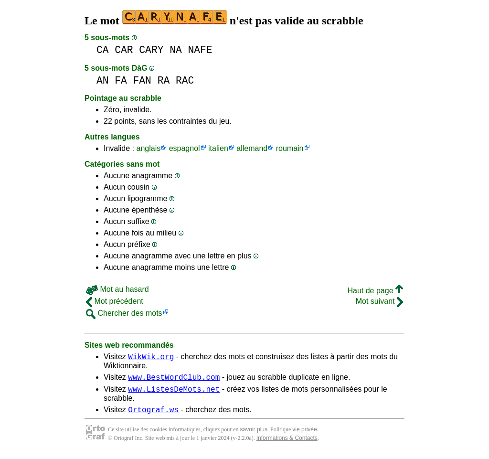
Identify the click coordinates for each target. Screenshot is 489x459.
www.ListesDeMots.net (174, 393)
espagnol (184, 148)
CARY (151, 50)
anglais (148, 148)
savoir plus (253, 435)
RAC (185, 80)
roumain (290, 148)
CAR (124, 50)
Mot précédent (114, 301)
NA (176, 50)
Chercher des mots (124, 313)
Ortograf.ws (153, 415)
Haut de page (375, 291)
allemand (251, 148)
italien (218, 148)
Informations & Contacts (287, 443)
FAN (142, 80)
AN (102, 80)
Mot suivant (379, 301)
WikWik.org (151, 357)
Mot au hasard (117, 289)
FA (121, 80)
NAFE (200, 50)
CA (102, 50)
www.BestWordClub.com (174, 379)
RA (164, 80)
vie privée (304, 435)
